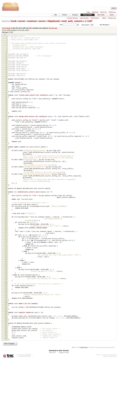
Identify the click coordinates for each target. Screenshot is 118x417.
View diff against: (108, 25)
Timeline (64, 15)
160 (6, 375)
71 (6, 184)
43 (6, 124)
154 (6, 362)
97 (6, 239)
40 (6, 118)
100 (6, 245)
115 (6, 278)
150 (6, 353)
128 (6, 306)
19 (6, 74)
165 (6, 385)
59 (6, 158)
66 (6, 173)
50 (6, 139)
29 (6, 95)
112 (6, 271)
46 (6, 130)
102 (6, 249)
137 (6, 326)
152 (6, 358)
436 (30, 28)
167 (6, 390)
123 (6, 295)
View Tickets (100, 15)
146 (6, 345)
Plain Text (52, 410)
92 (6, 229)
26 (6, 89)
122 (6, 293)
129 (6, 309)
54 (6, 147)
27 (6, 90)
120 (6, 289)
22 (6, 80)
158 (6, 370)
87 (6, 218)
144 (6, 341)
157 (6, 368)
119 (6, 287)
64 (6, 168)
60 (6, 160)
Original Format (64, 410)
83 (6, 210)
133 (6, 317)
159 (6, 373)
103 (6, 251)
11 (6, 57)
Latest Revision (84, 18)
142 (6, 337)
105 (6, 256)
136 (6, 324)
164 (6, 383)
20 (6, 77)
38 (6, 114)
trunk (14, 21)
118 (6, 284)
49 (6, 137)
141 (6, 335)
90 (6, 224)
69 (6, 179)
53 (6, 145)
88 (6, 220)
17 (6, 70)
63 (6, 166)
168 (6, 392)
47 (6, 132)
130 (6, 311)
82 (6, 208)
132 (6, 315)
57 (6, 154)
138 (6, 328)
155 (6, 364)
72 (6, 186)
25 (6, 87)
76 (6, 195)
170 (6, 396)
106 (6, 258)
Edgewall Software (25, 413)
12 (6, 59)
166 (6, 388)
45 (6, 128)
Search (112, 15)
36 (6, 110)
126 (6, 302)
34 (6, 105)
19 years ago (53, 28)
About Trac (103, 12)
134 (6, 320)
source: (6, 21)
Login (88, 12)
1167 (89, 21)
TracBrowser (83, 405)
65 (6, 170)
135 (6, 322)
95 (6, 235)
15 (6, 66)
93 (6, 231)
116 (6, 280)
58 (6, 156)
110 (6, 267)
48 (6, 135)
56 (6, 152)
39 (6, 116)
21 (6, 79)
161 (6, 377)
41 (6, 120)
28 (6, 93)
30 (6, 97)
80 (6, 203)
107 (6, 260)
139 (6, 330)
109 (6, 265)
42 (6, 122)
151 (6, 356)
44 (6, 126)
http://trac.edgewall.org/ (110, 413)
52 (6, 143)
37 (6, 112)
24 (6, 85)
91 (6, 227)
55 (6, 149)
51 (6, 141)
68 (6, 177)
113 (6, 273)
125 (6, 300)
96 (6, 237)
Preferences (112, 12)
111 (6, 269)
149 (6, 352)
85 (6, 214)
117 (6, 282)
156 (6, 366)
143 (6, 339)
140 (6, 332)
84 (6, 212)
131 (6, 313)
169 (6, 394)
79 (6, 201)
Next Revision (95, 18)
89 (6, 222)
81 (6, 206)
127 (6, 304)
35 (6, 107)
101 (6, 248)
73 (6, 188)
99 (6, 244)
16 (6, 68)
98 (6, 241)
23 (6, 83)
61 (6, 162)
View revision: (85, 25)
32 (6, 101)
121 (6, 291)
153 (6, 360)
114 (6, 276)
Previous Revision (72, 18)
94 (6, 233)
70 (6, 181)
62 (6, 164)
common (32, 21)
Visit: (61, 24)
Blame (104, 18)
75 (6, 192)
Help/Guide (95, 12)
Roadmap (75, 15)
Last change (6, 28)
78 (6, 199)
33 (6, 104)
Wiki (55, 15)
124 (6, 298)
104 (6, 254)
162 (6, 379)
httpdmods (54, 21)
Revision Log (112, 18)
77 (6, 197)
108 (6, 262)
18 (6, 72)
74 (6, 190)
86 (6, 216)
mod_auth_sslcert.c (73, 21)
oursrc (42, 21)
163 (6, 381)
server (21, 21)
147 (6, 347)
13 (6, 62)
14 (6, 64)
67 (6, 175)
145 (6, 343)
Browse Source (87, 15)
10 (6, 56)
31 (6, 99)
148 (6, 349)
